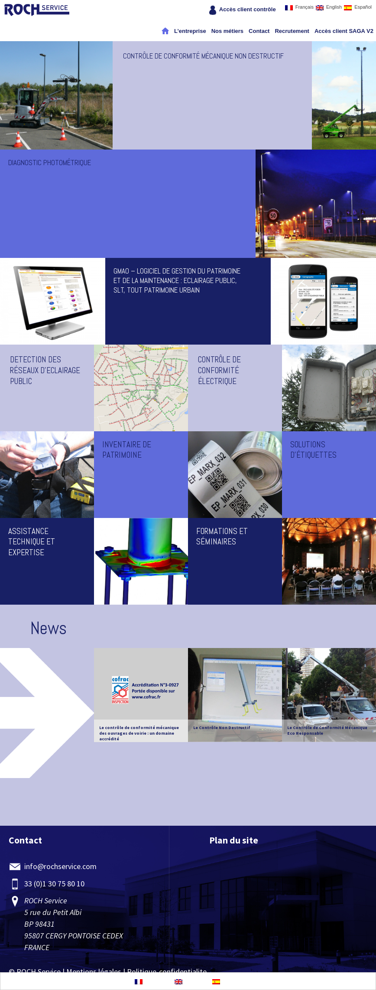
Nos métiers (227, 31)
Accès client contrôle (247, 9)
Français (299, 7)
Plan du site (233, 840)
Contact (259, 31)
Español (358, 7)
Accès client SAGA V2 (343, 31)
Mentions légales (93, 972)
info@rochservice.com (60, 866)
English (329, 7)
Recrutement (292, 31)
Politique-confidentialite (167, 972)
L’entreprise (190, 31)
